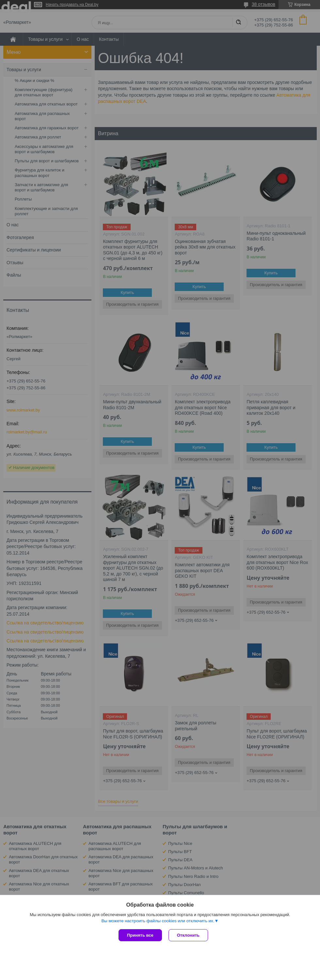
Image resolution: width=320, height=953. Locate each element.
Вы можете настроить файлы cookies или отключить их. (157, 920)
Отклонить (188, 935)
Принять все (140, 935)
